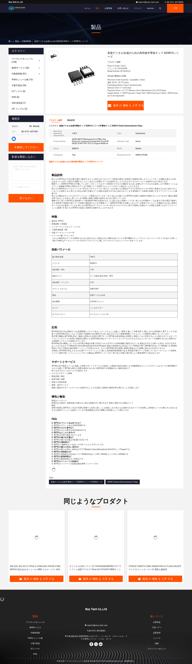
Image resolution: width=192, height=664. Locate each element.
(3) (19, 109)
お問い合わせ (123, 8)
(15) (22, 79)
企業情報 (108, 8)
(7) (19, 103)
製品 (97, 8)
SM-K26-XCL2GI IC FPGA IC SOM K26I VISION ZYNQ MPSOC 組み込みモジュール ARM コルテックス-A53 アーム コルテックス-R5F (36, 568)
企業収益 (156, 622)
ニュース (156, 638)
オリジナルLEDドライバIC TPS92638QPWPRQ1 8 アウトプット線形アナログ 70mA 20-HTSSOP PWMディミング (95, 568)
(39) (19, 85)
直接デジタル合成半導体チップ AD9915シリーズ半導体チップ (77, 482)
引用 (175, 8)
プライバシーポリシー (156, 649)
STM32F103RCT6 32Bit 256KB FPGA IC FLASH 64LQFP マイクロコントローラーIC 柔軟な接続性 (155, 568)
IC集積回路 (26, 41)
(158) (22, 60)
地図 (157, 643)
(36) (20, 68)
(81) (19, 73)
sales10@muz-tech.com (147, 2)
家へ (10, 41)
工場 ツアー (157, 627)
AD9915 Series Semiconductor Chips (122, 482)
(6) (18, 91)
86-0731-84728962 (173, 2)
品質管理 (156, 633)
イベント (137, 8)
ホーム (87, 8)
